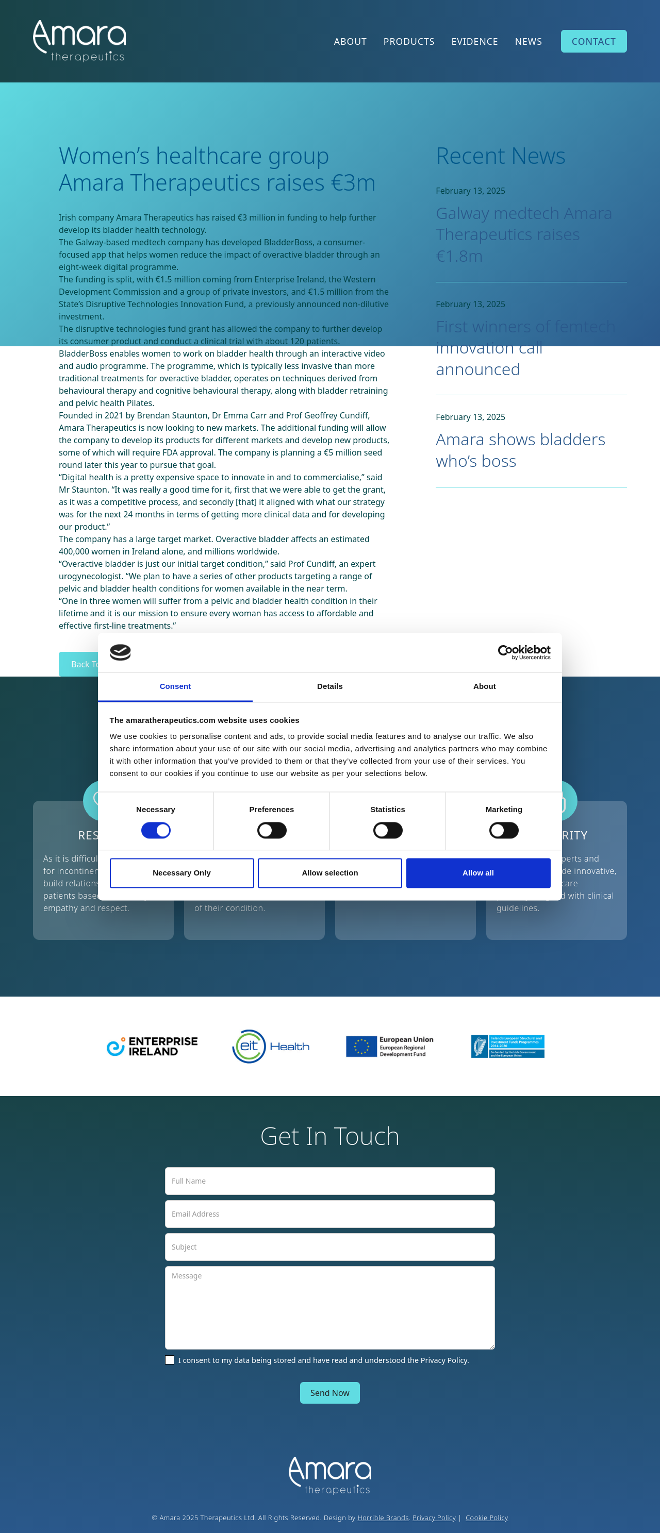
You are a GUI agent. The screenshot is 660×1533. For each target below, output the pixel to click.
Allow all (478, 873)
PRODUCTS (409, 41)
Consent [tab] (175, 686)
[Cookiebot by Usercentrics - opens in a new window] (505, 652)
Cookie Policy (487, 1517)
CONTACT (594, 41)
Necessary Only (182, 873)
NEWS (528, 41)
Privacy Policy (434, 1517)
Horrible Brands (382, 1517)
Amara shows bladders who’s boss (520, 449)
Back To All (91, 664)
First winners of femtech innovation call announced (526, 347)
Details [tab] (330, 686)
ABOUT (350, 41)
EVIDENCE (474, 41)
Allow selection (330, 873)
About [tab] (484, 686)
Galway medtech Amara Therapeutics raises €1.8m (524, 233)
